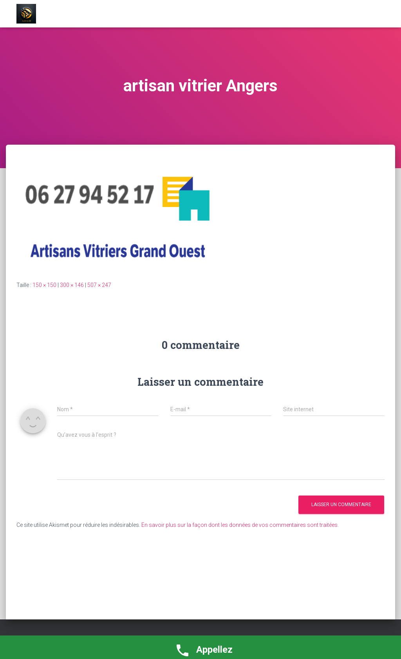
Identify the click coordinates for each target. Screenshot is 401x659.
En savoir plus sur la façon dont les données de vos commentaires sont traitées (239, 525)
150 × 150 (44, 285)
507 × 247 (99, 285)
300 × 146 (72, 285)
